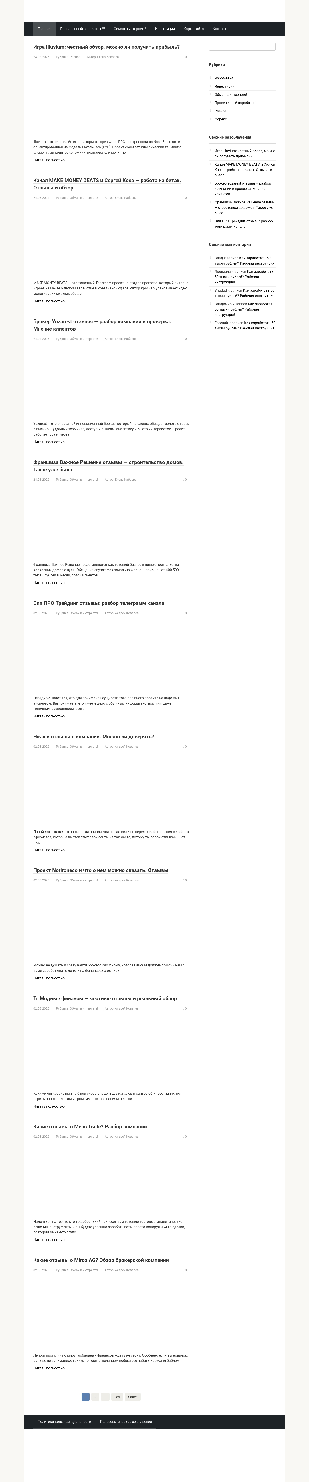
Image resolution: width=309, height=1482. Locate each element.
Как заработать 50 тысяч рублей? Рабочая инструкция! (244, 276)
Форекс (221, 119)
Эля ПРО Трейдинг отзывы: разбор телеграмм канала (106, 613)
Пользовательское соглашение (126, 1466)
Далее (133, 1441)
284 (117, 1441)
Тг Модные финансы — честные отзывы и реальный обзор (99, 1030)
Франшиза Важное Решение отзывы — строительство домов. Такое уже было (95, 472)
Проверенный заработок (235, 103)
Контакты (221, 29)
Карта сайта (194, 29)
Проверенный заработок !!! (82, 29)
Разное (75, 64)
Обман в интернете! (130, 29)
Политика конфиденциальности (64, 1466)
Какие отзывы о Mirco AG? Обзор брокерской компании (105, 1299)
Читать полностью (49, 167)
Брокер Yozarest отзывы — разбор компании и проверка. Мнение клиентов (106, 331)
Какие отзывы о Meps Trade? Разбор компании (107, 1163)
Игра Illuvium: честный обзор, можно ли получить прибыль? (96, 50)
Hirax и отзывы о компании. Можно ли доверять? (94, 754)
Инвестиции (165, 29)
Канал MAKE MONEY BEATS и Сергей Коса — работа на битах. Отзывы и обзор (102, 190)
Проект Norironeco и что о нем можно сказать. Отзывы (107, 895)
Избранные (224, 78)
